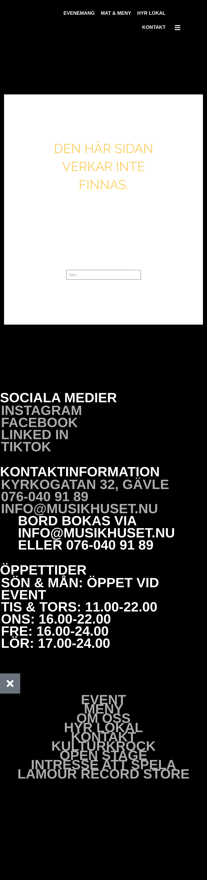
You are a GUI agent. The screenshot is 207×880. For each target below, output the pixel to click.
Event (103, 699)
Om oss (103, 718)
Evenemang (79, 13)
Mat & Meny (116, 13)
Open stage (103, 755)
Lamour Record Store (103, 774)
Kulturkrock (103, 746)
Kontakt (154, 27)
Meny (103, 709)
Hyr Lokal (151, 13)
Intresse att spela (103, 764)
